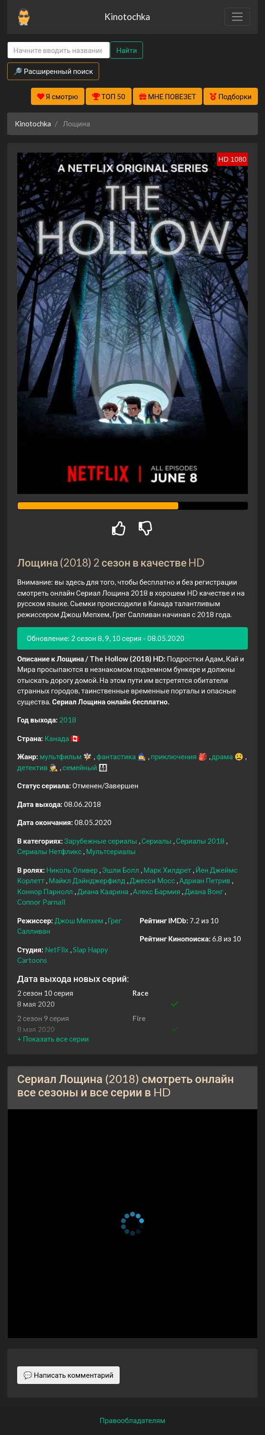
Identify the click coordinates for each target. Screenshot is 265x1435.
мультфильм (61, 756)
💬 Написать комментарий (68, 1375)
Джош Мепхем (79, 920)
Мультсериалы (110, 851)
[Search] (58, 50)
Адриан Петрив (205, 880)
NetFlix (57, 949)
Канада (57, 738)
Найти (126, 50)
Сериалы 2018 (201, 840)
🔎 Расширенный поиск (53, 71)
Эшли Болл (121, 870)
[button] (53, 1038)
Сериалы (157, 840)
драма (223, 756)
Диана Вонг (204, 891)
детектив (33, 767)
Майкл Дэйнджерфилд (87, 880)
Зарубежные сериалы (101, 840)
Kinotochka (127, 16)
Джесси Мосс (153, 880)
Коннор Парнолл (45, 891)
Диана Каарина (103, 891)
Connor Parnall (41, 902)
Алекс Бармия (157, 891)
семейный (80, 767)
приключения (174, 756)
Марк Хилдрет (168, 870)
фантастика (116, 756)
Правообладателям (132, 1420)
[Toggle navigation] (237, 17)
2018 (67, 719)
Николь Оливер (72, 870)
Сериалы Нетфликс (50, 851)
